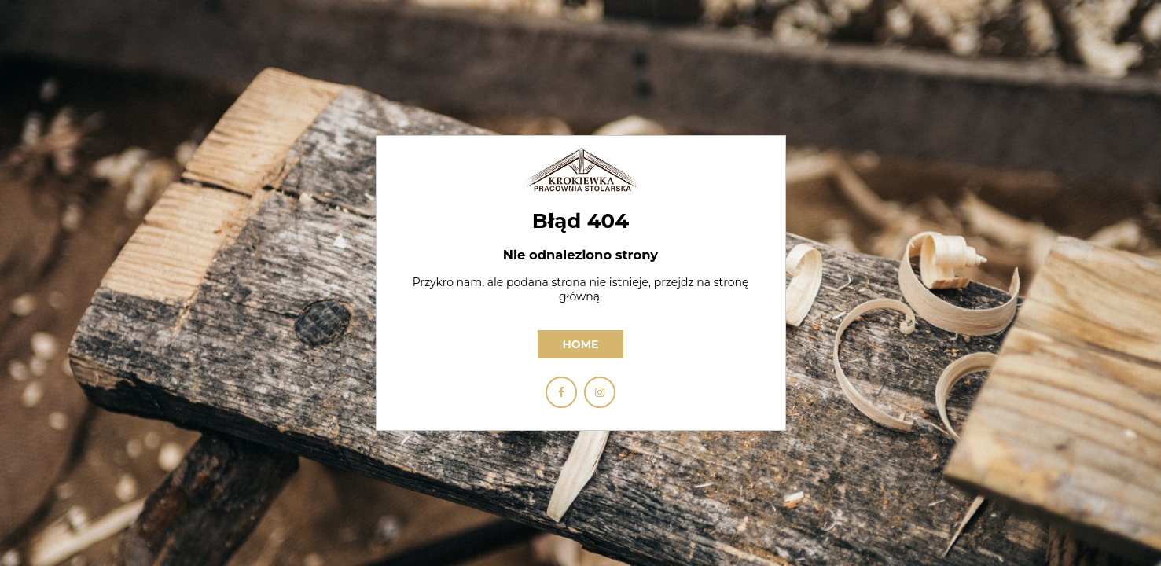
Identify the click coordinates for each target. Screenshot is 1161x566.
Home (581, 344)
